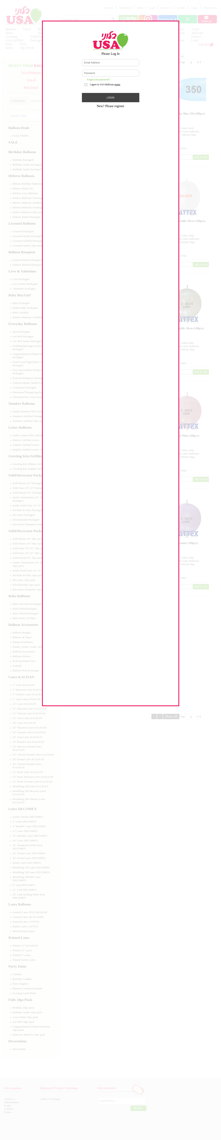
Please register (114, 106)
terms (117, 84)
